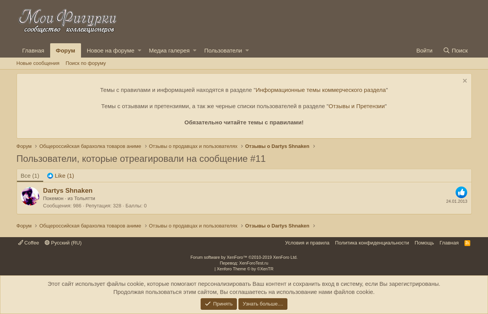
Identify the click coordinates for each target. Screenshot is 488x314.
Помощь (424, 243)
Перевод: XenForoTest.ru (244, 263)
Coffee (28, 243)
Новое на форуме (110, 50)
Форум (65, 50)
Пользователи (223, 50)
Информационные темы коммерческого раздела (321, 90)
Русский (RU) (63, 243)
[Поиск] (455, 50)
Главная (33, 50)
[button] (139, 50)
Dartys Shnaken (68, 190)
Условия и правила (307, 243)
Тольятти (84, 198)
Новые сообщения (38, 63)
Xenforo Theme (245, 268)
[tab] (60, 175)
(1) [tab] (30, 175)
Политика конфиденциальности (372, 243)
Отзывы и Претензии (357, 106)
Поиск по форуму (86, 63)
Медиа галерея (169, 50)
